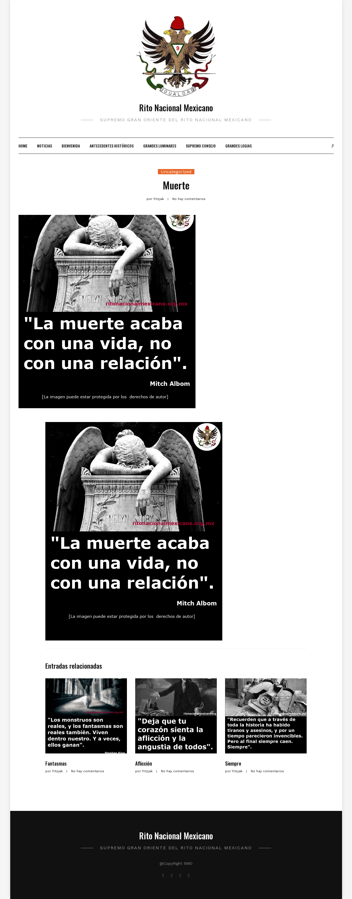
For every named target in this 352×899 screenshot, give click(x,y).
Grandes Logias (238, 146)
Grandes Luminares (159, 146)
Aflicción (143, 763)
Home (23, 146)
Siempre (233, 763)
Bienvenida (71, 146)
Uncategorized (176, 171)
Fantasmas (56, 763)
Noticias (44, 146)
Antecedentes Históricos (112, 146)
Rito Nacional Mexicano (176, 107)
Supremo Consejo (201, 146)
